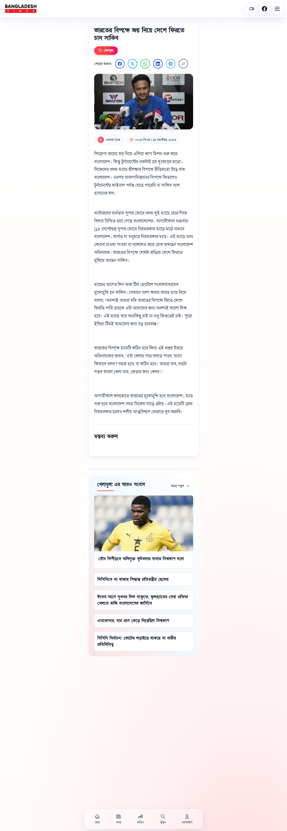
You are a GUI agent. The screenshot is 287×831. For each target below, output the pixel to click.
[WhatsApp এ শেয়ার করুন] (145, 64)
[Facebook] (264, 8)
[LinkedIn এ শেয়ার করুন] (158, 64)
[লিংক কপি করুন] (183, 64)
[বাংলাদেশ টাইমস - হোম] (20, 8)
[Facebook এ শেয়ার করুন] (120, 64)
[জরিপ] (140, 819)
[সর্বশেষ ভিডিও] (252, 8)
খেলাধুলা (105, 50)
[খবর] (118, 819)
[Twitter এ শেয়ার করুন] (132, 64)
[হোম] (97, 819)
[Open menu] (277, 8)
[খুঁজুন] (163, 819)
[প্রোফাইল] (187, 819)
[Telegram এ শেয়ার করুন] (170, 64)
